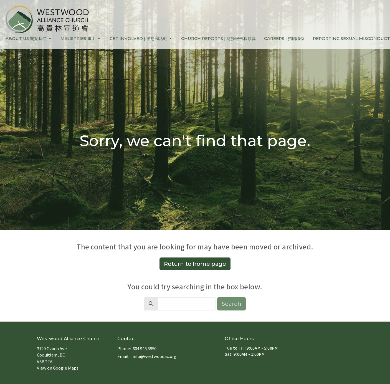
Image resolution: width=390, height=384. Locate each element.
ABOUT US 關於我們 (29, 38)
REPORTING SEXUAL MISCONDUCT (351, 38)
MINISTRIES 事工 (80, 38)
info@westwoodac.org (154, 356)
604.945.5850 (144, 348)
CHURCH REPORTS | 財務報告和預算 (218, 38)
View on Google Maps (57, 368)
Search (231, 303)
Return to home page (195, 264)
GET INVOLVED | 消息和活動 (141, 38)
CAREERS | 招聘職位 (284, 38)
